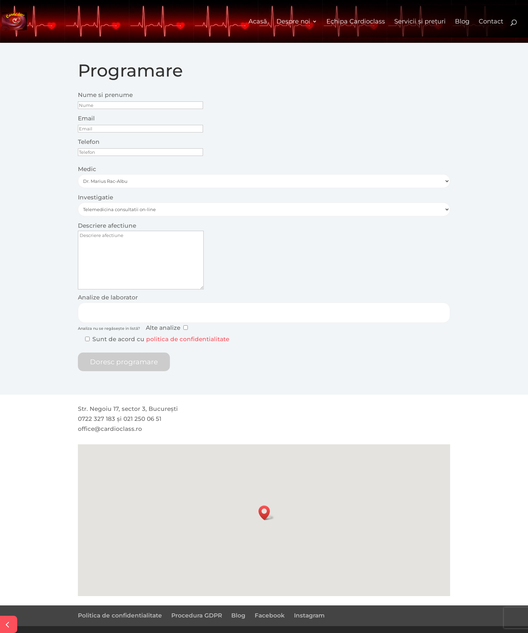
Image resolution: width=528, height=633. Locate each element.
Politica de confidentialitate (120, 615)
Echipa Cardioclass (355, 21)
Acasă (257, 21)
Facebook (270, 615)
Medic (87, 169)
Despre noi (293, 21)
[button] (266, 512)
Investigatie (95, 197)
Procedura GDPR (196, 615)
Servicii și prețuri (420, 21)
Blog (462, 21)
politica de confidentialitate (187, 339)
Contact (491, 21)
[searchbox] (84, 311)
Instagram (309, 615)
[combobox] (264, 313)
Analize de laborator (108, 297)
